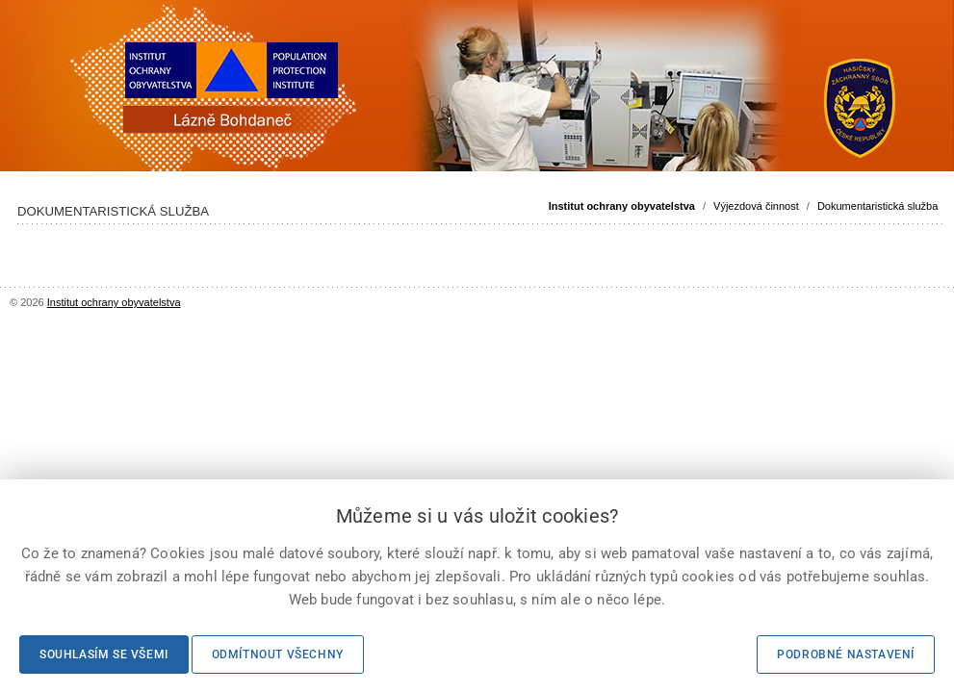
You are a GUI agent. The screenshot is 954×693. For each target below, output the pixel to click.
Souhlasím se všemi (103, 654)
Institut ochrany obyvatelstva (622, 206)
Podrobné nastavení (846, 654)
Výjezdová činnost (756, 206)
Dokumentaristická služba (877, 206)
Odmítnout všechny (278, 654)
